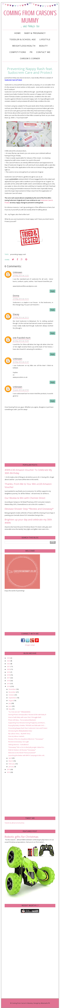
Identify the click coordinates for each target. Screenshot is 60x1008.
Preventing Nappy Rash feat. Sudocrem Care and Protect (27, 728)
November (12, 692)
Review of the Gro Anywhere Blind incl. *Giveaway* (25, 739)
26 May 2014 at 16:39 (21, 341)
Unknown (17, 272)
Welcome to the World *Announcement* (22, 753)
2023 (8, 661)
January (11, 767)
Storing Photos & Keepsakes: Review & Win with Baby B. (27, 715)
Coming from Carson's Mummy (30, 16)
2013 (8, 769)
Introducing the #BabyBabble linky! (20, 731)
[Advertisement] (22, 612)
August (11, 700)
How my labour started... (16, 736)
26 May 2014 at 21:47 (21, 362)
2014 (8, 686)
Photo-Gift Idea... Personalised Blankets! (22, 720)
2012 (8, 772)
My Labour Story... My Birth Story (19, 734)
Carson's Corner (30, 58)
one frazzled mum (21, 337)
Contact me (43, 52)
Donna (16, 295)
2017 (8, 678)
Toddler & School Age (23, 39)
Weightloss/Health (24, 46)
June (10, 706)
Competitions (18, 52)
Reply (52, 291)
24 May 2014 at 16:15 (21, 299)
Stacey (16, 314)
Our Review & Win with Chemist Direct (25, 497)
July (10, 703)
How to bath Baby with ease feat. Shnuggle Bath (24, 717)
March (11, 761)
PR (31, 52)
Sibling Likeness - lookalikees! (18, 744)
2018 (8, 675)
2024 (8, 658)
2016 (8, 681)
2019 (8, 672)
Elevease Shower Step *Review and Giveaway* (29, 508)
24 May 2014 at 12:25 (21, 275)
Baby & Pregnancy (35, 33)
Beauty (43, 46)
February (12, 764)
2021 (8, 666)
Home (17, 33)
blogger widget (30, 645)
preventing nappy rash (18, 254)
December (12, 689)
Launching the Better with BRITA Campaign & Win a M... (26, 755)
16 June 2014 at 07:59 (21, 390)
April (10, 758)
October (11, 695)
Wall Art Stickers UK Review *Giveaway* (22, 750)
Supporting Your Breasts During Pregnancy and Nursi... (27, 723)
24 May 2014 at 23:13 (21, 317)
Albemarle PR (45, 1003)
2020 (8, 669)
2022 (8, 664)
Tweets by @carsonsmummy (14, 823)
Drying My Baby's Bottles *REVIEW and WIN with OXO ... (27, 725)
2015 (8, 684)
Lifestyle (45, 39)
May (10, 709)
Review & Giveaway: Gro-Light (18, 742)
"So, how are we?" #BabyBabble (19, 712)
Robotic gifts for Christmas (21, 837)
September (13, 698)
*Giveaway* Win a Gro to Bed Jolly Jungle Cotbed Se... (26, 747)
